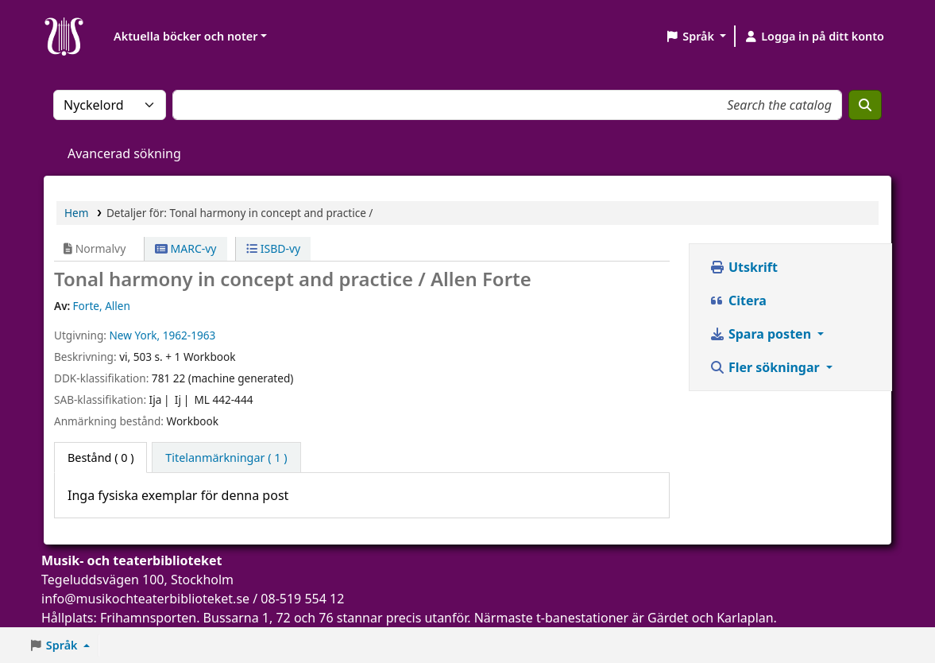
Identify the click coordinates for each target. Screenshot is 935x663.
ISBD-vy (273, 248)
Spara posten (761, 334)
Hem (76, 212)
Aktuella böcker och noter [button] (185, 36)
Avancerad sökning (124, 153)
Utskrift (743, 267)
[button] (695, 36)
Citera (738, 300)
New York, (134, 335)
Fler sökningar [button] (766, 367)
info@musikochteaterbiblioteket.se (145, 598)
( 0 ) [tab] (100, 457)
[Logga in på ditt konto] (814, 36)
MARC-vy (186, 248)
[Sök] (865, 105)
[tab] (226, 458)
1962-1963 (189, 335)
